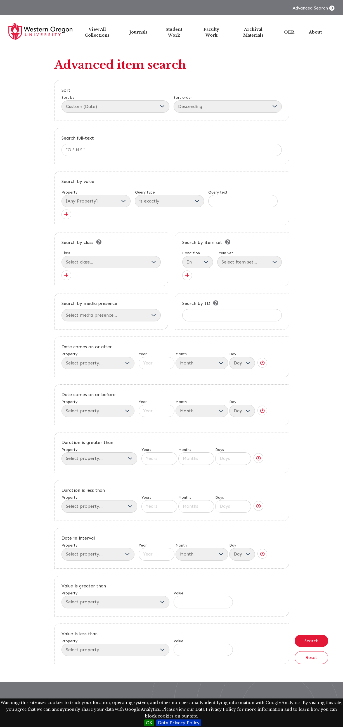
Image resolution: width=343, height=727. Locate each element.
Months (196, 456)
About (315, 32)
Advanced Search (310, 8)
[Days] (233, 458)
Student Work (173, 32)
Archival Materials (253, 32)
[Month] (202, 363)
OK (149, 722)
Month (202, 360)
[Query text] (243, 201)
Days (233, 456)
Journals (138, 32)
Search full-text (77, 138)
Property (69, 192)
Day (242, 360)
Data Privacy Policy (179, 722)
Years (159, 456)
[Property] (96, 201)
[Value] (203, 602)
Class (111, 259)
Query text (218, 192)
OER (289, 32)
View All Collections (97, 32)
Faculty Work (211, 32)
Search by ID (196, 303)
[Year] (156, 363)
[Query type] (169, 201)
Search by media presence (89, 303)
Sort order (228, 104)
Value (203, 599)
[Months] (196, 458)
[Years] (159, 458)
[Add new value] (66, 214)
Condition (197, 259)
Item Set (249, 259)
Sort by (115, 104)
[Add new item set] (187, 275)
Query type (145, 192)
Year (156, 360)
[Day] (242, 363)
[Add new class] (66, 275)
